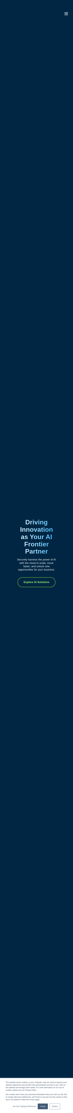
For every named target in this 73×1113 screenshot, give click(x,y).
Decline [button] (55, 1106)
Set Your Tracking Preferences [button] (24, 1106)
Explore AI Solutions (36, 582)
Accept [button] (42, 1106)
